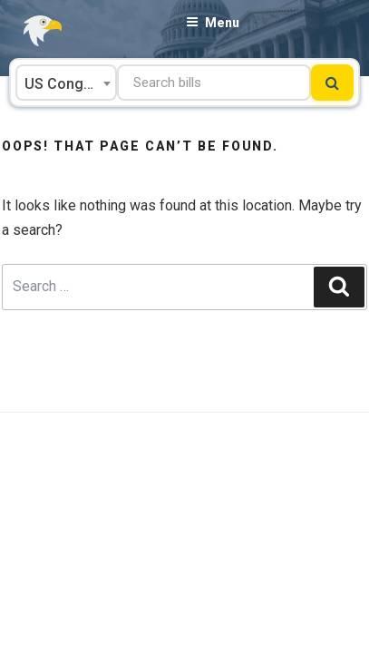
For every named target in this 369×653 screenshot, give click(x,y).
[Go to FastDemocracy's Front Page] (32, 31)
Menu (212, 22)
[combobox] (66, 82)
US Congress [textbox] (68, 84)
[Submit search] (332, 82)
